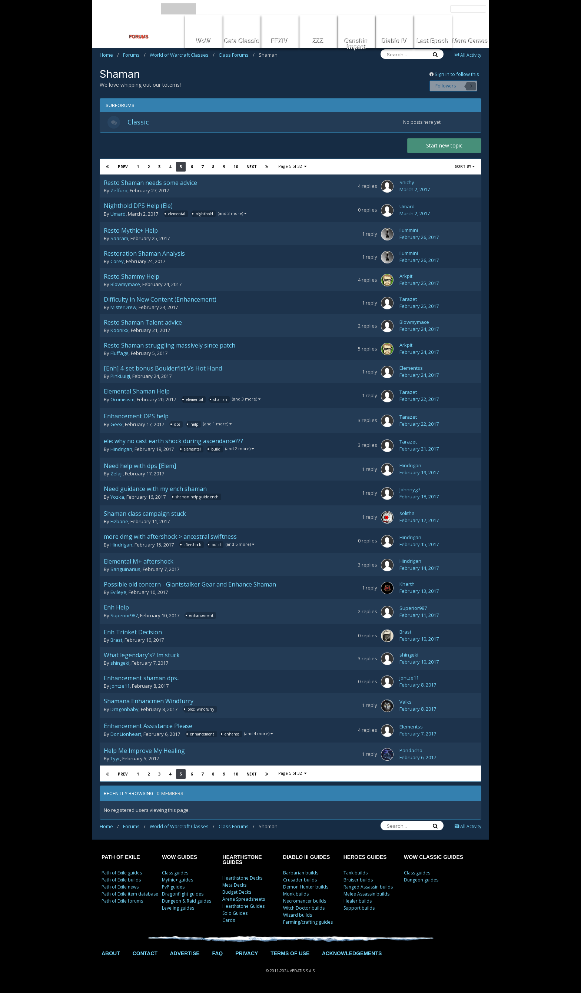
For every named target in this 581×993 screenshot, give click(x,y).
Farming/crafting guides (308, 924)
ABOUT (111, 955)
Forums (134, 55)
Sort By (465, 168)
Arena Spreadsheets (243, 901)
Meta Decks (234, 887)
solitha (407, 515)
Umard (118, 216)
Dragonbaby (124, 711)
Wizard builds (297, 917)
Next (251, 169)
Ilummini (408, 232)
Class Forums (237, 55)
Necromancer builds (304, 903)
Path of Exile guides (122, 874)
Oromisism (122, 402)
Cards (228, 922)
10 (235, 169)
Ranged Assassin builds (368, 889)
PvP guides (173, 889)
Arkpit (405, 278)
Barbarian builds (300, 874)
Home (109, 55)
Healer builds (357, 903)
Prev (123, 169)
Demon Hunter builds (305, 889)
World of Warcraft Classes (182, 55)
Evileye (118, 594)
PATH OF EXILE (121, 859)
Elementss (411, 370)
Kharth (407, 586)
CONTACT (145, 955)
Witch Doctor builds (304, 910)
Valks (405, 704)
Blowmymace (125, 286)
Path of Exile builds (121, 882)
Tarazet (408, 301)
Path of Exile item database (130, 896)
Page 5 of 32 (292, 168)
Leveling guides (178, 910)
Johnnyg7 (409, 491)
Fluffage (119, 355)
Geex (116, 427)
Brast (116, 642)
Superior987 (124, 618)
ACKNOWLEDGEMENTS (352, 955)
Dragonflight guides (182, 896)
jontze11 (120, 688)
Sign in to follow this (457, 74)
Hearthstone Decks (242, 880)
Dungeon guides (421, 882)
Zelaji (116, 475)
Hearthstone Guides (243, 908)
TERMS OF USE (289, 955)
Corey (117, 263)
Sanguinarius (125, 571)
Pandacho (410, 752)
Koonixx (119, 332)
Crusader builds (300, 882)
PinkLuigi (120, 378)
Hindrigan (121, 451)
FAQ (217, 955)
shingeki (119, 665)
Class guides (175, 874)
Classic (140, 123)
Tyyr (115, 760)
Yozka (117, 499)
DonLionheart (125, 736)
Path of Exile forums (122, 903)
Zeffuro (118, 192)
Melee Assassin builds (366, 896)
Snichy (406, 184)
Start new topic (444, 147)
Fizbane (119, 523)
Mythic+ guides (177, 882)
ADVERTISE (184, 955)
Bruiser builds (358, 882)
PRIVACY (246, 955)
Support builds (359, 910)
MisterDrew (123, 309)
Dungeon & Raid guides (186, 903)
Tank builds (355, 874)
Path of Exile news (120, 889)
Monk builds (296, 896)
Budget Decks (236, 894)
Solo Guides (235, 915)
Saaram (119, 240)
